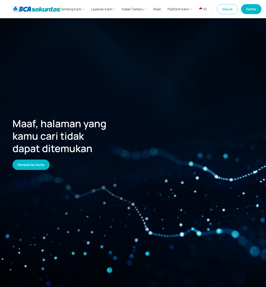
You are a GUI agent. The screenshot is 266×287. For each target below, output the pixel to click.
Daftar (251, 9)
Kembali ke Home (31, 164)
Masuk (227, 9)
